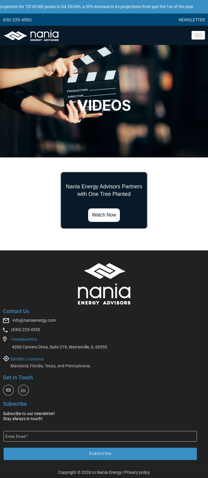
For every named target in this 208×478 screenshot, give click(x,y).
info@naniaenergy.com (34, 320)
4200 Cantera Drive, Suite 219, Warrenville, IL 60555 (59, 347)
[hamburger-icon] (198, 35)
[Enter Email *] (100, 436)
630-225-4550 (17, 20)
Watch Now (104, 214)
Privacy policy (137, 472)
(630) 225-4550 (25, 329)
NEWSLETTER (192, 20)
